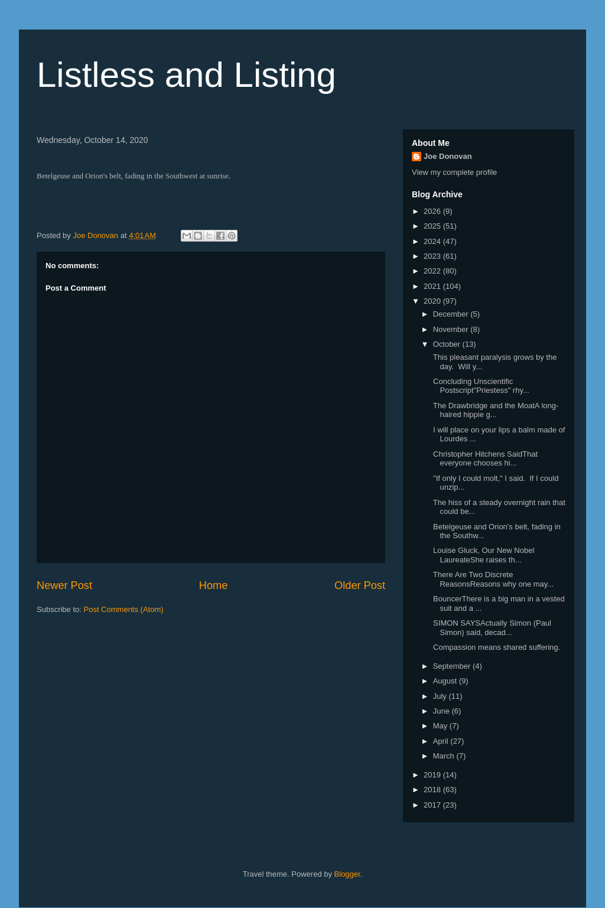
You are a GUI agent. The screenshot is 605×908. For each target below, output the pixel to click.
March (445, 755)
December (452, 314)
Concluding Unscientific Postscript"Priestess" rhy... (480, 386)
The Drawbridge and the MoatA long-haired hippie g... (494, 410)
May (441, 725)
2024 (433, 241)
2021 (433, 286)
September (453, 666)
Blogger (347, 874)
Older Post (359, 585)
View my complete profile (454, 172)
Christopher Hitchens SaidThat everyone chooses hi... (484, 459)
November (452, 329)
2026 (433, 211)
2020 (433, 301)
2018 (433, 789)
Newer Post (64, 585)
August (446, 680)
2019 (433, 774)
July (441, 696)
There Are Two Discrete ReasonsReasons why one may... (492, 579)
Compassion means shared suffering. (495, 647)
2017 (433, 804)
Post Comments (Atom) (124, 609)
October (448, 344)
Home (213, 585)
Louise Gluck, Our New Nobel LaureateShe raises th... (482, 555)
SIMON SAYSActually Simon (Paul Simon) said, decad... (491, 628)
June (442, 711)
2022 (433, 270)
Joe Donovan (448, 156)
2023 (433, 256)
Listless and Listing (186, 75)
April (442, 741)
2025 (433, 226)
